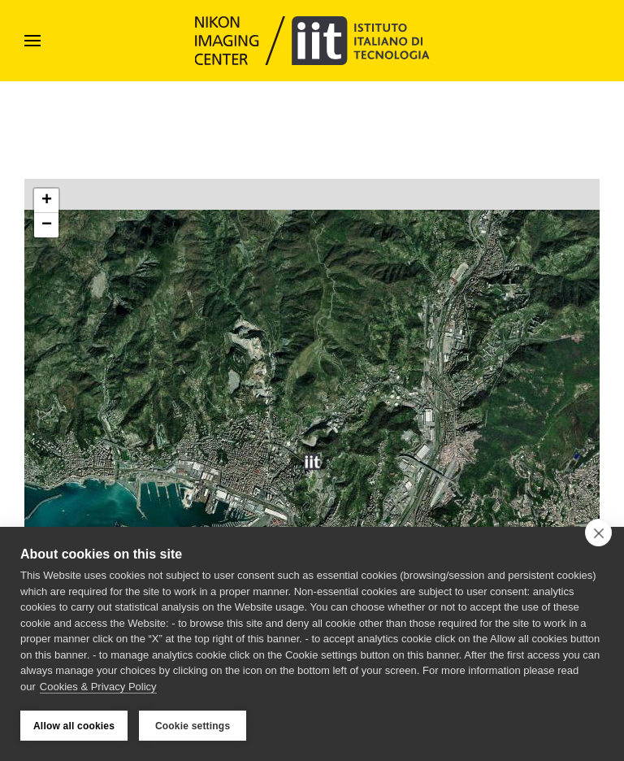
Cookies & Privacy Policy (98, 687)
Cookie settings (192, 726)
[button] (32, 40)
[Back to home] (312, 40)
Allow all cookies (74, 726)
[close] (598, 532)
